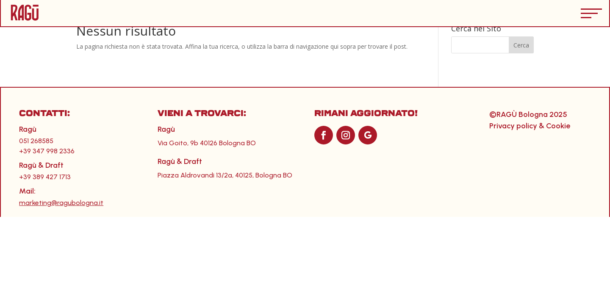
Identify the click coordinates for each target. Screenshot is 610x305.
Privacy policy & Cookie (529, 125)
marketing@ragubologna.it (61, 203)
